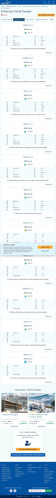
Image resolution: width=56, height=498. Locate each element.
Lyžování (30, 469)
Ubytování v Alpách (6, 474)
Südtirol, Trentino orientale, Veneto (31, 6)
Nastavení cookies (45, 250)
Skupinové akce (5, 467)
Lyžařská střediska (6, 471)
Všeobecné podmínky (49, 471)
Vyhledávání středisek (11, 6)
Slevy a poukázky (48, 474)
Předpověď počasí (5, 8)
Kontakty (46, 469)
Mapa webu (47, 480)
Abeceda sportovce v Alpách (34, 467)
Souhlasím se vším (45, 247)
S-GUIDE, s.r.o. (20, 496)
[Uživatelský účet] (45, 2)
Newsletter (17, 476)
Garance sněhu (47, 476)
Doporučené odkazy (20, 474)
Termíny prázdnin (32, 471)
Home (2, 6)
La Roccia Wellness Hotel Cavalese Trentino (39, 416)
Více (51, 19)
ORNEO (39, 496)
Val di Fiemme (44, 6)
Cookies (46, 482)
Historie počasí (30, 19)
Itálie (19, 6)
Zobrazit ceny (14, 426)
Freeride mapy (18, 471)
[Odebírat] (48, 490)
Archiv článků (18, 467)
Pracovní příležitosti (49, 478)
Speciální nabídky (6, 469)
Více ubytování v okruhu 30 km (28, 455)
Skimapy (17, 469)
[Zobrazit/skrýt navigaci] (53, 2)
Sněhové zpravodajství (41, 19)
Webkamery (4, 480)
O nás (45, 467)
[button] (49, 53)
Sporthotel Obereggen (10, 414)
